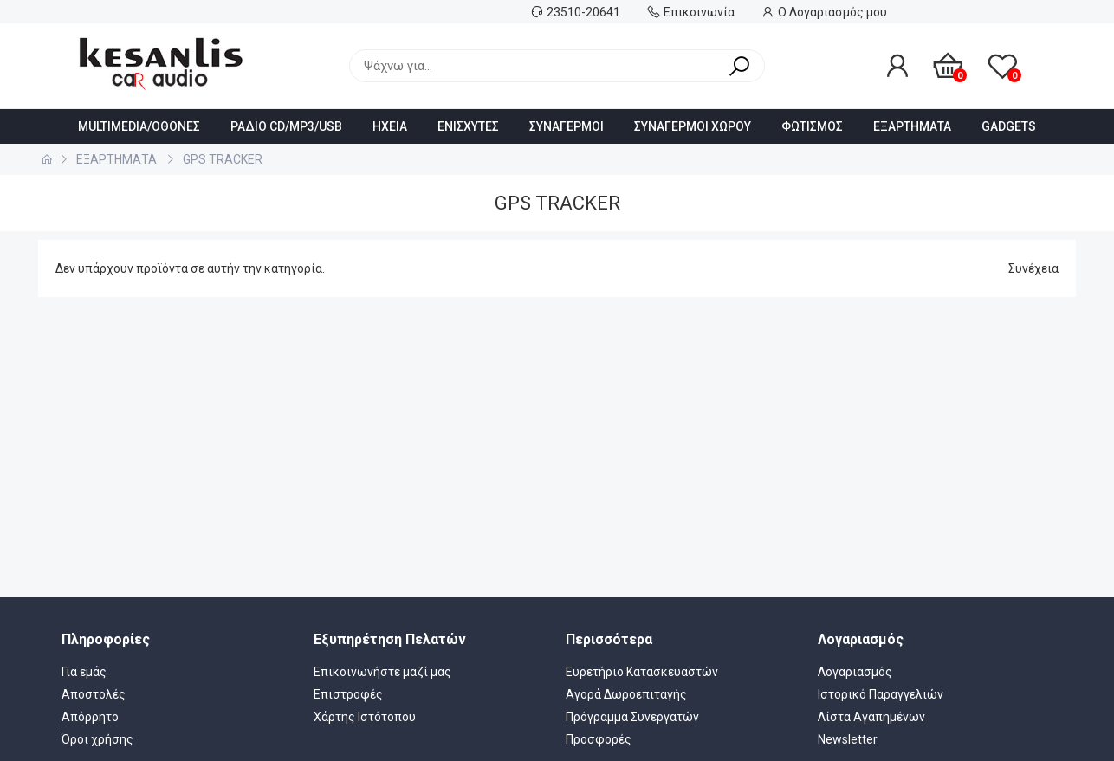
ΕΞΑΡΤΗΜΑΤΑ (912, 126)
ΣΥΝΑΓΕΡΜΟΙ (566, 126)
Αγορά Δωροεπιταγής (626, 694)
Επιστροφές (348, 694)
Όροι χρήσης (97, 739)
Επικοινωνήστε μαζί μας (382, 672)
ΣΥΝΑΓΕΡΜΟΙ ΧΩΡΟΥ (692, 126)
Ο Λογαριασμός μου (832, 12)
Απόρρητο (90, 717)
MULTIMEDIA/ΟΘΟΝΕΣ (139, 126)
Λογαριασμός (855, 672)
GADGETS (1008, 126)
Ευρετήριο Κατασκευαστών (642, 672)
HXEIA (389, 126)
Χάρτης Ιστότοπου (365, 717)
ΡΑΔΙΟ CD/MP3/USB (286, 126)
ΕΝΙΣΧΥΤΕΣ (468, 126)
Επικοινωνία (699, 12)
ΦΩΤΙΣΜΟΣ (812, 126)
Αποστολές (94, 694)
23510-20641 (583, 12)
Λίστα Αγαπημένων (871, 717)
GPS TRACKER (222, 159)
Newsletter (848, 739)
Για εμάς (84, 672)
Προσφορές (598, 739)
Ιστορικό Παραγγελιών (880, 694)
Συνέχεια (1033, 268)
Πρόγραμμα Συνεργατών (632, 717)
